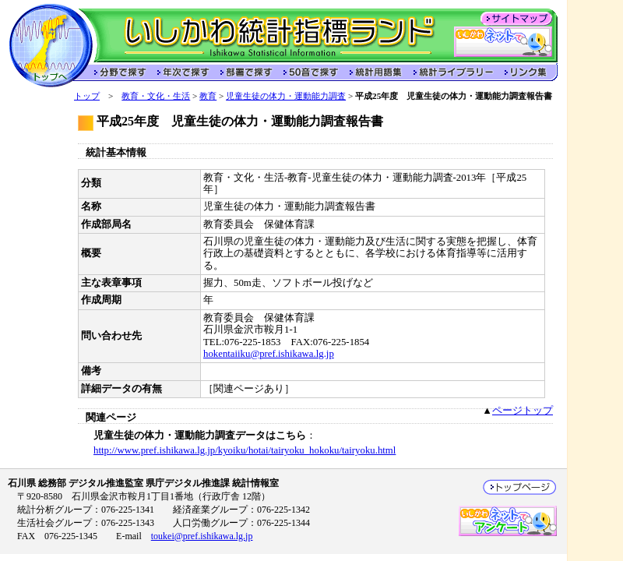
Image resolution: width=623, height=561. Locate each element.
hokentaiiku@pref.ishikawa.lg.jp (268, 353)
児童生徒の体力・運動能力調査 (286, 96)
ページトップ (522, 410)
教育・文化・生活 (155, 96)
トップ (87, 96)
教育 (207, 96)
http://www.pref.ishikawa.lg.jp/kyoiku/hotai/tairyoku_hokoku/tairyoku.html (244, 450)
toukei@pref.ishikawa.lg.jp (202, 536)
